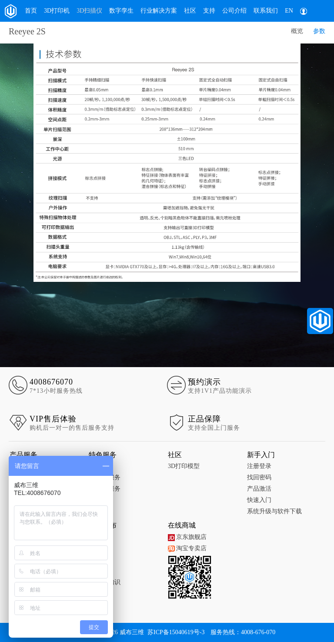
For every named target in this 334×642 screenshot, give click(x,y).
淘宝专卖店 (187, 548)
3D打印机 (57, 10)
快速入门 (259, 500)
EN (289, 10)
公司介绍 (234, 10)
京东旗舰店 (187, 537)
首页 (31, 10)
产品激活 (259, 488)
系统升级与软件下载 (274, 511)
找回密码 (259, 477)
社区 (190, 10)
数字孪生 (121, 10)
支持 (209, 10)
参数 (319, 31)
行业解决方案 (158, 10)
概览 (297, 31)
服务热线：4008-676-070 (242, 632)
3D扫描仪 (89, 10)
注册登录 (259, 466)
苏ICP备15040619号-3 (175, 632)
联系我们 (266, 10)
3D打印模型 (184, 466)
